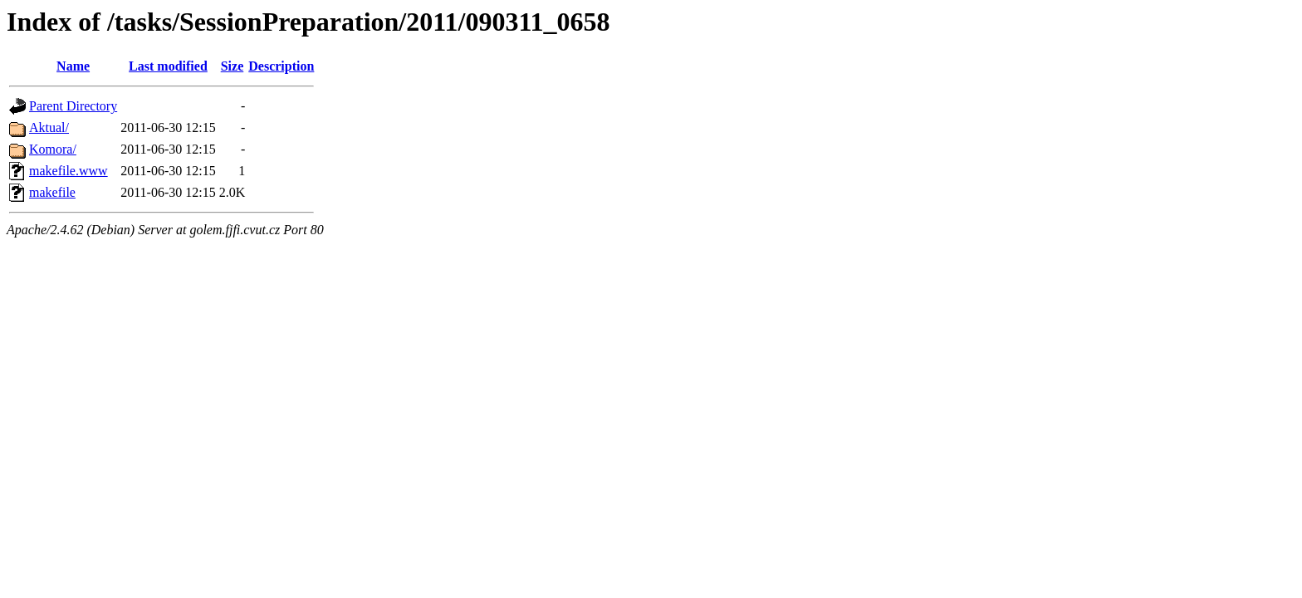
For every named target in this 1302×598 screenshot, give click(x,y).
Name (73, 66)
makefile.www (68, 171)
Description (281, 66)
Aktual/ (49, 127)
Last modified (168, 66)
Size (232, 66)
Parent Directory (73, 106)
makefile (52, 192)
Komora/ (52, 149)
